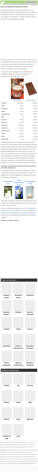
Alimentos (30, 2)
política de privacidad (26, 463)
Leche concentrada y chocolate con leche (14, 7)
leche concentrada (17, 100)
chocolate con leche (31, 100)
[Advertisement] (18, 39)
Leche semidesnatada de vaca (19, 183)
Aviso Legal (33, 463)
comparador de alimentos (28, 212)
